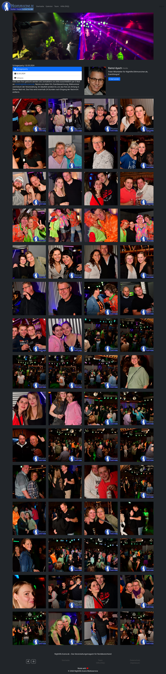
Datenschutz (135, 660)
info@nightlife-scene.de (24, 84)
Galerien (49, 6)
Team (56, 6)
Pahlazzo (18, 78)
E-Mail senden (114, 79)
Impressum (135, 663)
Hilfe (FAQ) (64, 6)
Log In (161, 6)
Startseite (40, 6)
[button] (28, 661)
